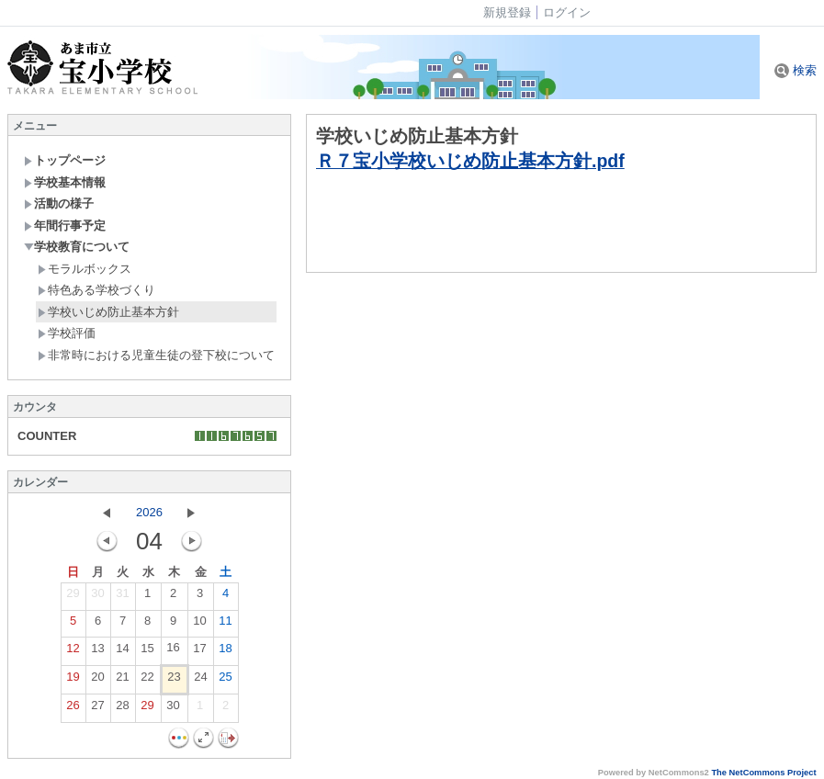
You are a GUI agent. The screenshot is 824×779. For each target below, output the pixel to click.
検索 (795, 70)
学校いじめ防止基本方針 (108, 312)
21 (122, 681)
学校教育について (77, 247)
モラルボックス (84, 269)
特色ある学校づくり (96, 290)
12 (72, 652)
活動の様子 (59, 203)
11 (225, 625)
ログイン (567, 12)
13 (97, 652)
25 (225, 681)
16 (172, 651)
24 (200, 681)
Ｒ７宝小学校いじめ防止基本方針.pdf (470, 161)
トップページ (65, 160)
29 (72, 597)
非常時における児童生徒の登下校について (156, 355)
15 (147, 652)
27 (97, 709)
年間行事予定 (65, 225)
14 (122, 652)
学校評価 (67, 333)
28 (122, 709)
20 (97, 681)
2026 (149, 512)
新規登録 (507, 12)
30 (97, 597)
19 (72, 681)
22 (147, 681)
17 (199, 652)
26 (72, 709)
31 (122, 597)
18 (225, 652)
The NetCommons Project (763, 772)
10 (199, 625)
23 (173, 681)
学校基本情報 (65, 182)
